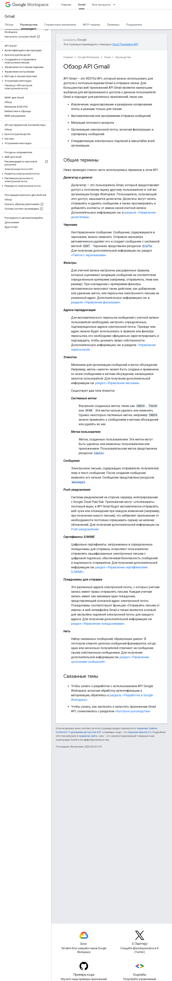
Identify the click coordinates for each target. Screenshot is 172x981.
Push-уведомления (84, 529)
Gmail (10, 16)
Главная (66, 4)
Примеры (113, 24)
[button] (25, 50)
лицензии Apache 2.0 (139, 732)
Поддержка (134, 24)
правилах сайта (88, 736)
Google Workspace (88, 57)
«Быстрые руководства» (132, 711)
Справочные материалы (60, 24)
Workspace (30, 4)
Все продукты (101, 4)
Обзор (9, 24)
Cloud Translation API (125, 44)
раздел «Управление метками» (117, 383)
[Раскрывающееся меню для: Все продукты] (115, 4)
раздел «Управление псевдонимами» (98, 623)
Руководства (123, 57)
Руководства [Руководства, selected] (28, 24)
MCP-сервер (91, 24)
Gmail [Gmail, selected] (81, 4)
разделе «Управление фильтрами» (95, 302)
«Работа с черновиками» (88, 255)
